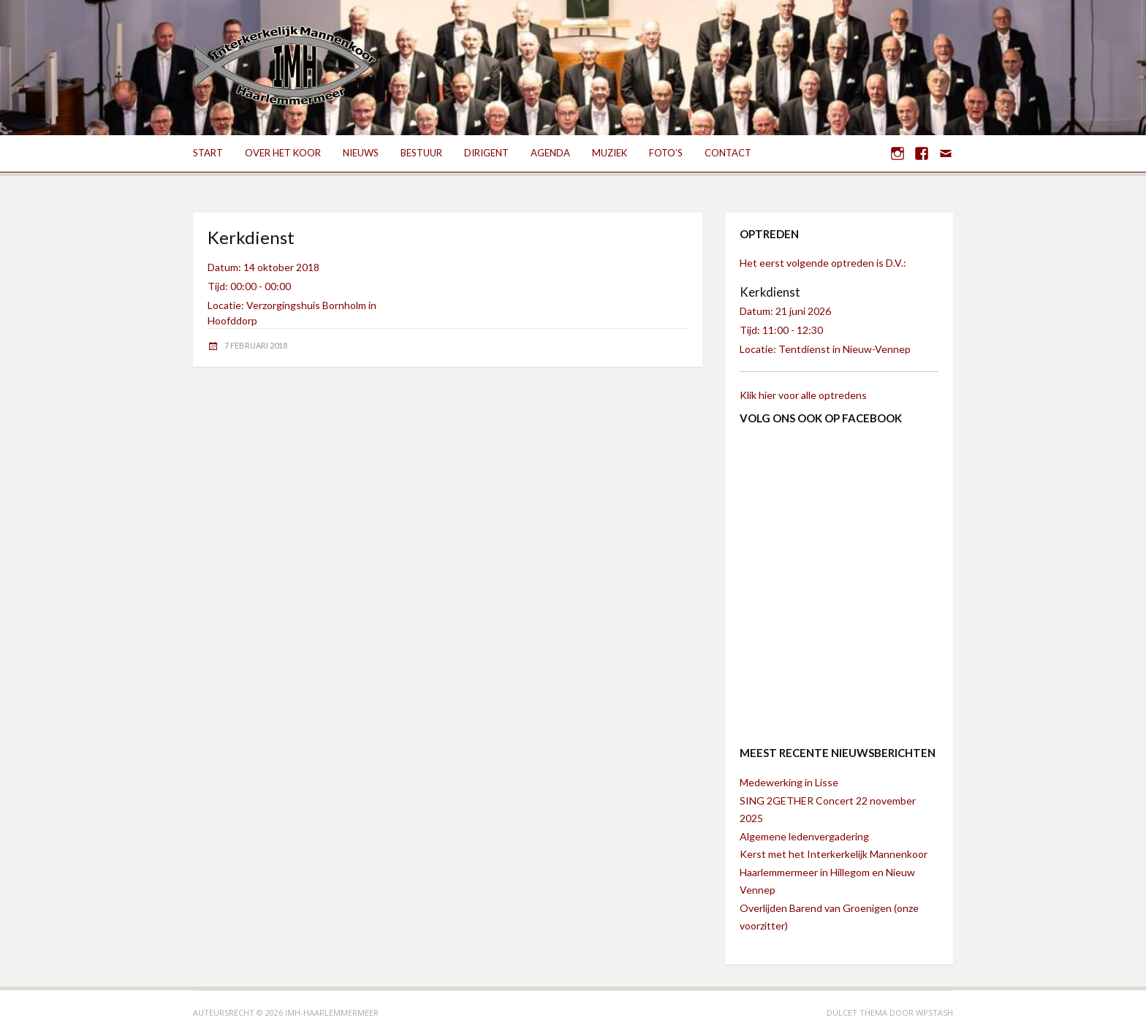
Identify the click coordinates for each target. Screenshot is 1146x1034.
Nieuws (361, 153)
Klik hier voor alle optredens (803, 395)
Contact (728, 153)
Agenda (550, 153)
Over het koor (283, 153)
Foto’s (666, 153)
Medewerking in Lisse (789, 782)
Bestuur (421, 153)
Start (208, 153)
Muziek (609, 153)
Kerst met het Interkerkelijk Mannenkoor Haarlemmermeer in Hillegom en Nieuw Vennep (833, 872)
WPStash (934, 1012)
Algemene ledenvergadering (804, 836)
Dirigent (486, 153)
